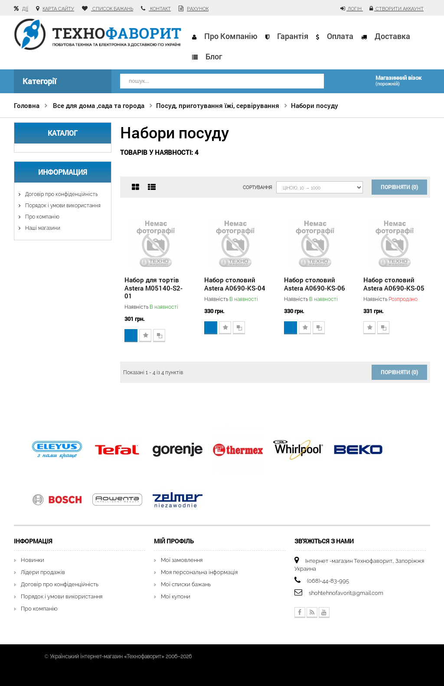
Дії (25, 9)
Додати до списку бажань (145, 335)
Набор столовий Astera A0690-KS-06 (314, 283)
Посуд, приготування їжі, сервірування (217, 105)
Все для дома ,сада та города (98, 105)
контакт (160, 9)
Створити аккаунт (399, 9)
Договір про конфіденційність (61, 194)
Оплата (340, 36)
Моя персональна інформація (199, 572)
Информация (62, 171)
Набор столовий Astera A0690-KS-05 (393, 283)
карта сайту (58, 9)
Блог (214, 56)
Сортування (257, 187)
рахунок (198, 9)
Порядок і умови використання (62, 206)
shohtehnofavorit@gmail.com (346, 593)
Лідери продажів (43, 572)
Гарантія (292, 36)
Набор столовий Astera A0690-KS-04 (234, 283)
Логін (354, 9)
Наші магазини (42, 228)
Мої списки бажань (186, 584)
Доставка (392, 36)
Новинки (32, 560)
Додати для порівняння (159, 335)
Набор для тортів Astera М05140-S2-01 (153, 287)
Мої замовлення (181, 560)
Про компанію (231, 36)
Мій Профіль (174, 541)
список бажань (112, 9)
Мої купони (175, 596)
